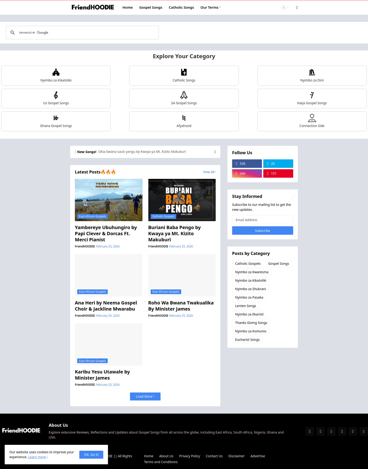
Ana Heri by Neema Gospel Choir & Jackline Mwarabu (106, 306)
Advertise (258, 456)
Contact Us (214, 456)
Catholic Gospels (248, 263)
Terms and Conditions (161, 462)
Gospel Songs (150, 7)
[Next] (215, 152)
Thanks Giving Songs (251, 322)
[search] (81, 32)
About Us (166, 456)
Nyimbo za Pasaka (249, 297)
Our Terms (209, 7)
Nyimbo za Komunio (250, 331)
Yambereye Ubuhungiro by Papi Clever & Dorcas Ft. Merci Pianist (106, 233)
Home (128, 7)
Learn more (37, 457)
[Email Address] (262, 219)
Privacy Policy (189, 456)
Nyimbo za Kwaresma (251, 272)
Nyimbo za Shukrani (250, 289)
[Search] (294, 8)
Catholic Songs (181, 7)
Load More (144, 396)
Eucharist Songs (247, 339)
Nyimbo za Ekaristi (249, 314)
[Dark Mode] (285, 8)
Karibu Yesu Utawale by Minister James (102, 375)
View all (208, 172)
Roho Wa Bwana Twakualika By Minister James (181, 306)
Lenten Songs (245, 306)
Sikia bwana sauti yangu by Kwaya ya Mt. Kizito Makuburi (142, 152)
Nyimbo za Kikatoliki (250, 280)
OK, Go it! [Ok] (91, 454)
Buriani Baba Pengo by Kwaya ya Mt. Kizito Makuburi (174, 233)
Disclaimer (236, 456)
